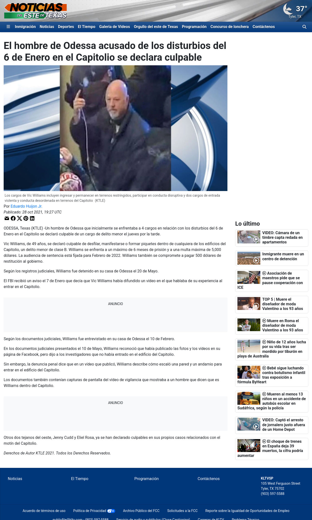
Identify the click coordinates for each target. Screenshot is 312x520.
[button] (7, 218)
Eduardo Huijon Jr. (26, 206)
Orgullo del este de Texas (156, 26)
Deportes (66, 26)
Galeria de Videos (114, 26)
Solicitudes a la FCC (182, 511)
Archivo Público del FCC (141, 511)
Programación (194, 26)
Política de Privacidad (89, 511)
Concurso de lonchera (230, 26)
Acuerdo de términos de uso (44, 511)
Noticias (47, 26)
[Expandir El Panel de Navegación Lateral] (8, 27)
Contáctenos (264, 26)
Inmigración (25, 26)
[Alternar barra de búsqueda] (304, 27)
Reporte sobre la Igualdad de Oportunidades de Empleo (247, 511)
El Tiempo (86, 26)
